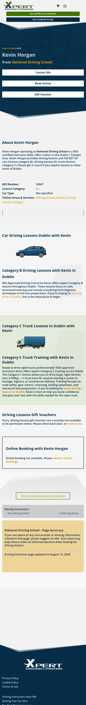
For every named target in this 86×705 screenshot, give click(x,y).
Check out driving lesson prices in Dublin (42, 495)
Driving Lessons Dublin (50, 197)
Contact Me (42, 72)
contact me (74, 423)
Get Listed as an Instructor (43, 13)
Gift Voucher (43, 94)
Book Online (43, 83)
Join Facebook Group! (43, 19)
